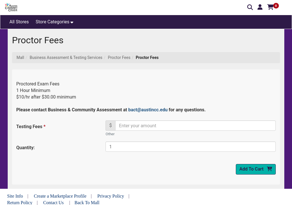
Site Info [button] (15, 196)
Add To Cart (256, 169)
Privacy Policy (110, 196)
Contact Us (53, 202)
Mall (20, 57)
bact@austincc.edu (148, 109)
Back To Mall (86, 202)
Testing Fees (30, 126)
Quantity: (25, 147)
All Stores (19, 21)
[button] (260, 7)
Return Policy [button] (19, 202)
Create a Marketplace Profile (60, 196)
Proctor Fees (119, 57)
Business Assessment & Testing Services (66, 57)
